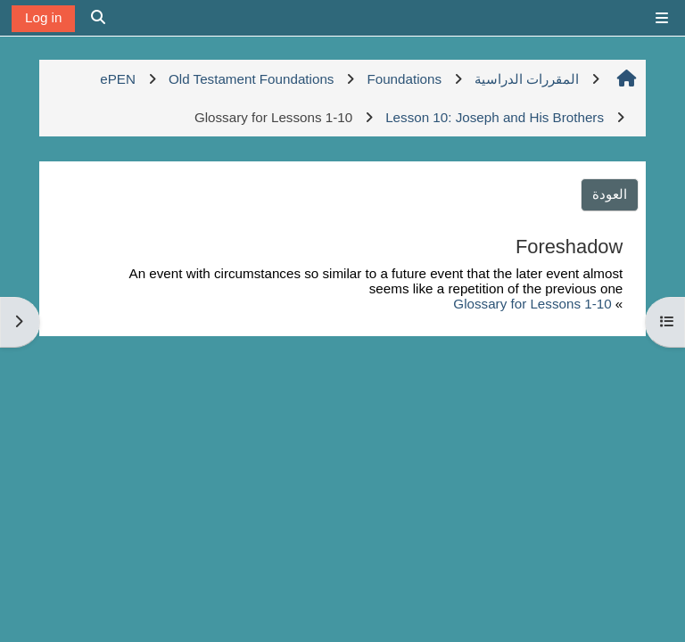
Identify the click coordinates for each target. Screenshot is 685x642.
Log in (43, 17)
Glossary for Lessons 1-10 (532, 303)
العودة (609, 194)
